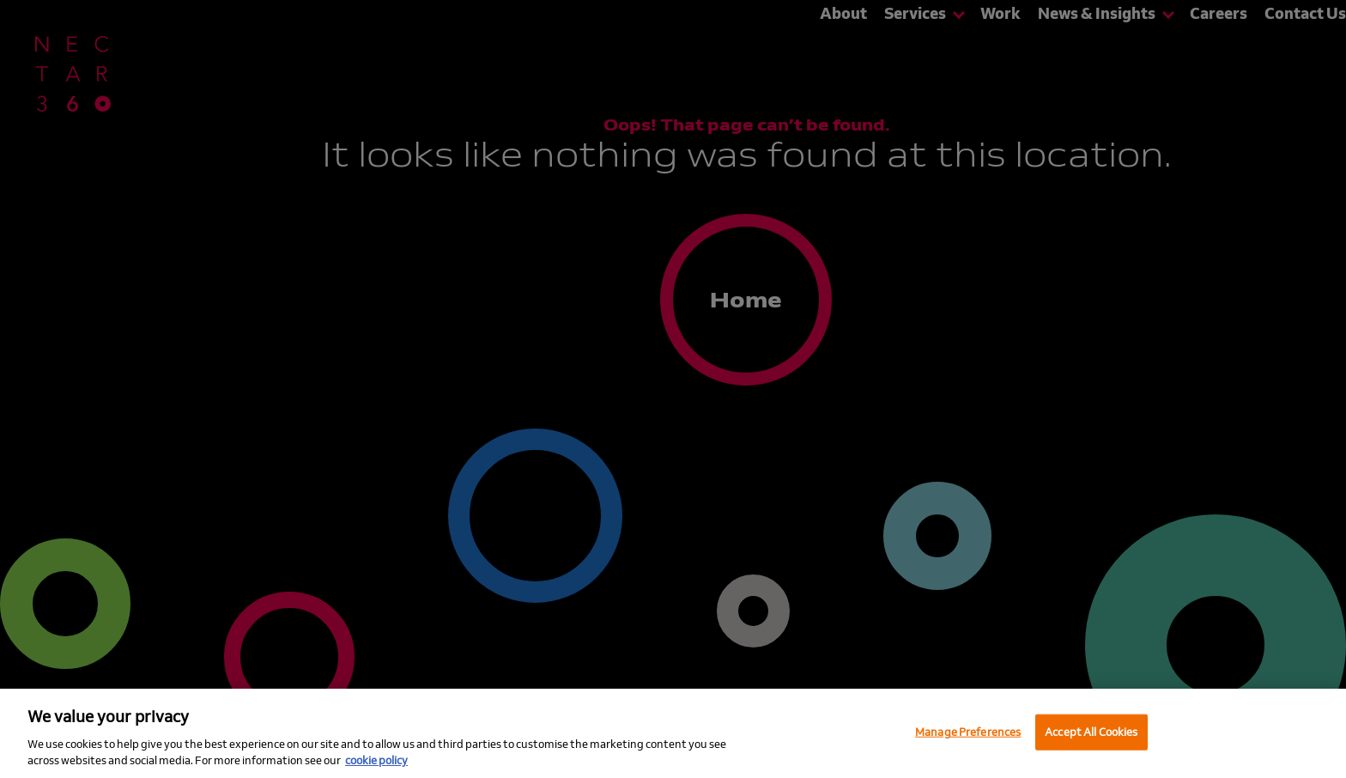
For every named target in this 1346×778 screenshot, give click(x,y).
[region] (673, 733)
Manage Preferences (968, 731)
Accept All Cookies (1091, 731)
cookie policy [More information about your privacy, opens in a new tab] (376, 760)
